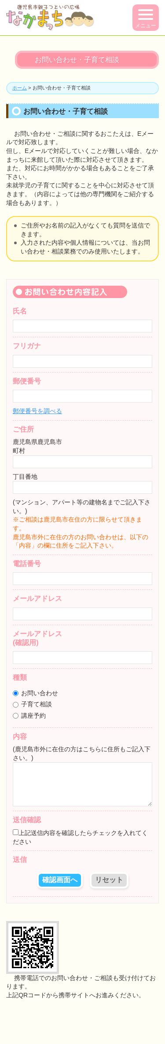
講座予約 (29, 715)
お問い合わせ (35, 693)
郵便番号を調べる (37, 410)
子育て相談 (32, 704)
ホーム (19, 87)
